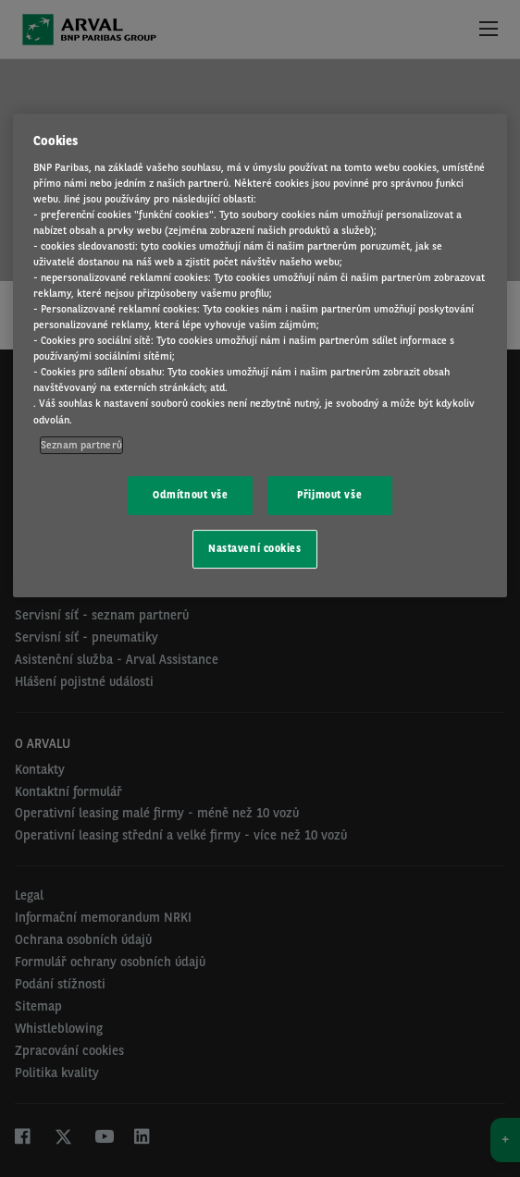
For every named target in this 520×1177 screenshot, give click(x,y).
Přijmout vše (329, 494)
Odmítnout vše (190, 494)
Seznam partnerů (81, 444)
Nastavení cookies (255, 548)
